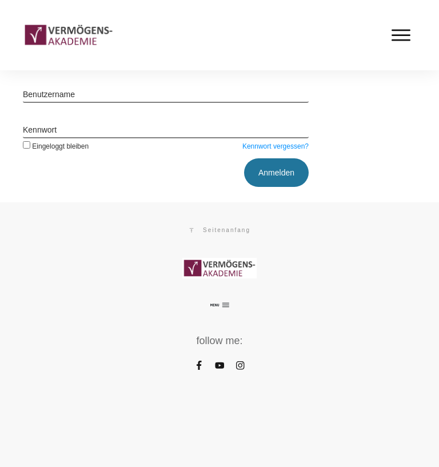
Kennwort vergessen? (275, 146)
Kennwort (40, 129)
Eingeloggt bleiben (56, 146)
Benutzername (49, 94)
